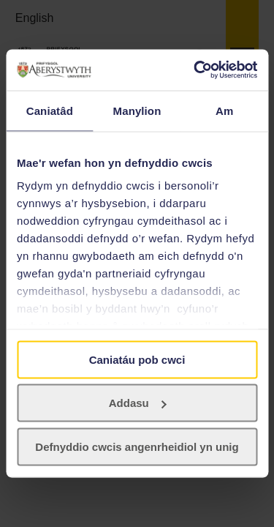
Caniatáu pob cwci (137, 359)
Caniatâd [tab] (49, 110)
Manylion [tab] (137, 110)
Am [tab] (224, 110)
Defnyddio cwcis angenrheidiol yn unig (136, 446)
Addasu (138, 403)
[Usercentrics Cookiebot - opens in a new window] (195, 70)
